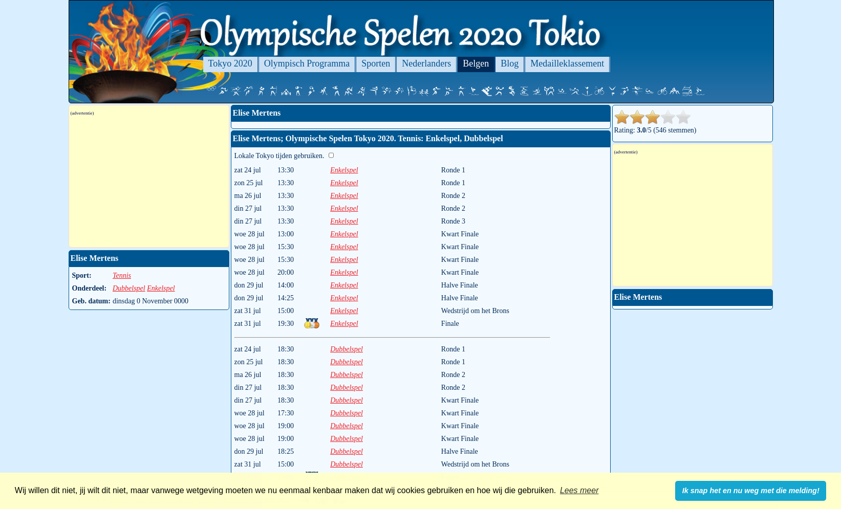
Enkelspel (344, 170)
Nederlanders (426, 63)
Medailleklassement (567, 63)
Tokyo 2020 (230, 63)
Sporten (375, 63)
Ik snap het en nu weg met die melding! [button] (751, 490)
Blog (510, 63)
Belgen (476, 63)
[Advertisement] (149, 182)
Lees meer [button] (579, 490)
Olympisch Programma (307, 63)
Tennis (122, 275)
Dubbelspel (346, 349)
